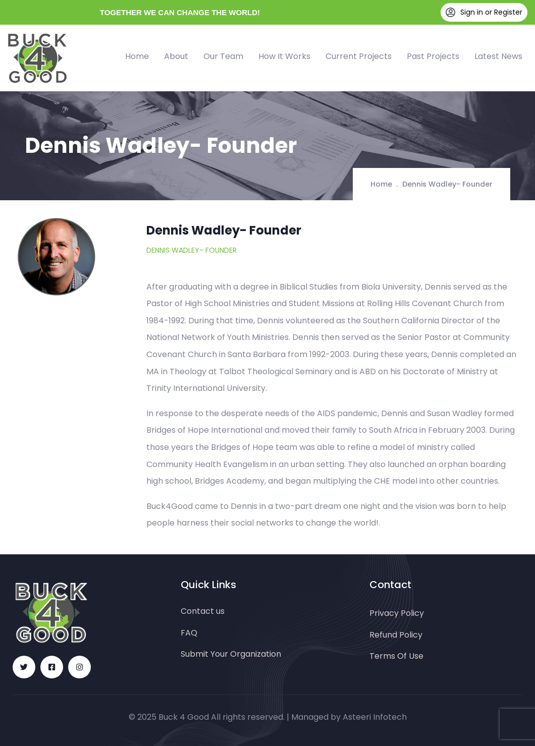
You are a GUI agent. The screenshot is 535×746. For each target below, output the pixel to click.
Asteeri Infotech (375, 717)
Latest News (498, 56)
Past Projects (433, 56)
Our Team (223, 56)
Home (137, 56)
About (176, 56)
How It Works (284, 56)
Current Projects (359, 56)
